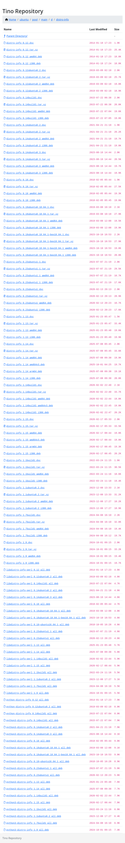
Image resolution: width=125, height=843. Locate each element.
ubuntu (24, 19)
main (44, 19)
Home (12, 19)
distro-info (62, 19)
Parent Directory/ (16, 36)
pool (35, 19)
